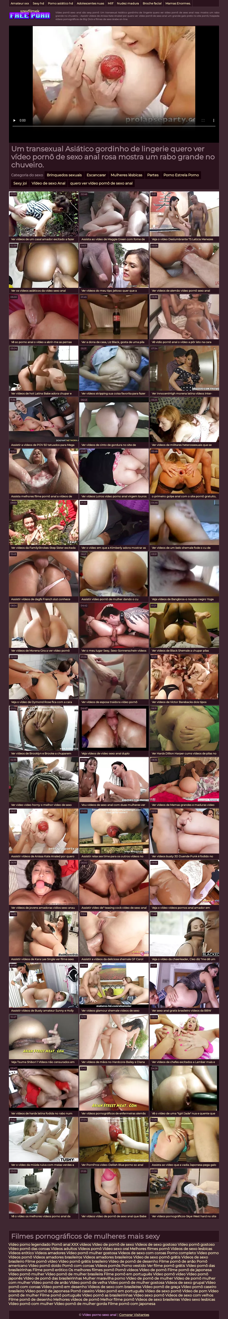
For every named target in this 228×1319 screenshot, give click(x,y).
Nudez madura (128, 3)
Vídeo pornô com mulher (30, 1304)
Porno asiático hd (60, 3)
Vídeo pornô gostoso (196, 1244)
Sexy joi (20, 183)
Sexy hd (38, 3)
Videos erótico (21, 1253)
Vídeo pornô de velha (88, 1282)
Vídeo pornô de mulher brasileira (74, 1274)
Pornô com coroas (78, 1266)
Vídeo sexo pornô (148, 1295)
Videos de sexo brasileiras (157, 1299)
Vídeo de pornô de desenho (133, 1261)
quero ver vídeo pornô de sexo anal (101, 183)
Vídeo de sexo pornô (163, 1291)
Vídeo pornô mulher (26, 1274)
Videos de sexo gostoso (156, 1244)
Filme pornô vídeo (41, 1261)
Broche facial (152, 3)
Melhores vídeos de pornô (76, 1299)
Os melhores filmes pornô (91, 1270)
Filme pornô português (60, 1295)
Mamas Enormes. (178, 3)
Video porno (208, 1253)
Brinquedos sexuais (64, 175)
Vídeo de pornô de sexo (113, 1244)
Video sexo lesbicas (198, 1299)
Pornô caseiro (82, 1291)
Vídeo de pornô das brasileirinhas (52, 1278)
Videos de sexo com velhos (189, 1295)
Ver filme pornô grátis (166, 1266)
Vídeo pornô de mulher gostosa (136, 1282)
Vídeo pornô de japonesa (47, 1291)
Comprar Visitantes (134, 1315)
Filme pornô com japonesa (131, 1304)
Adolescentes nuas (90, 3)
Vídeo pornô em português (119, 1291)
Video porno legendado (29, 1244)
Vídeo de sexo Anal (48, 183)
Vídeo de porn (194, 1291)
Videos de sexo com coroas (142, 1253)
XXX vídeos (81, 1244)
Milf (110, 3)
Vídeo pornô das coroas (29, 1249)
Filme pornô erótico (50, 1270)
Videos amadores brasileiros (57, 1257)
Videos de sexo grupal (184, 1282)
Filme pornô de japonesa (189, 1270)
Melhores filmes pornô (150, 1249)
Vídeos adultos (64, 1249)
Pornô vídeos (127, 1270)
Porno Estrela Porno (181, 175)
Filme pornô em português (128, 1274)
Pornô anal (60, 1244)
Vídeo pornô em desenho (64, 1287)
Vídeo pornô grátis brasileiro (83, 1261)
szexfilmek (29, 11)
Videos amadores (50, 1253)
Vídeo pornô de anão (49, 1282)
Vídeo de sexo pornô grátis (156, 1257)
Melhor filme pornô (117, 1299)
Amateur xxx (20, 3)
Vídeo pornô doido (44, 1266)
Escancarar (96, 175)
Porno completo (181, 1253)
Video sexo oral (115, 1249)
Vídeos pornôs (107, 1266)
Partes (153, 175)
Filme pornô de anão (177, 1261)
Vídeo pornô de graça (161, 1287)
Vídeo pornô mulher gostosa (91, 1253)
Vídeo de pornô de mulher (149, 1278)
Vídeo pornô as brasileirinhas (107, 1295)
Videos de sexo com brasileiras (114, 1287)
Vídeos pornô (90, 1249)
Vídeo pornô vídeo (169, 1274)
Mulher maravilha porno (104, 1278)
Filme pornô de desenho (30, 1299)
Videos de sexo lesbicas (191, 1249)
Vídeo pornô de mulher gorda (80, 1304)
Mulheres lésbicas (126, 175)
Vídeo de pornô (153, 1270)
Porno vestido (134, 1266)
